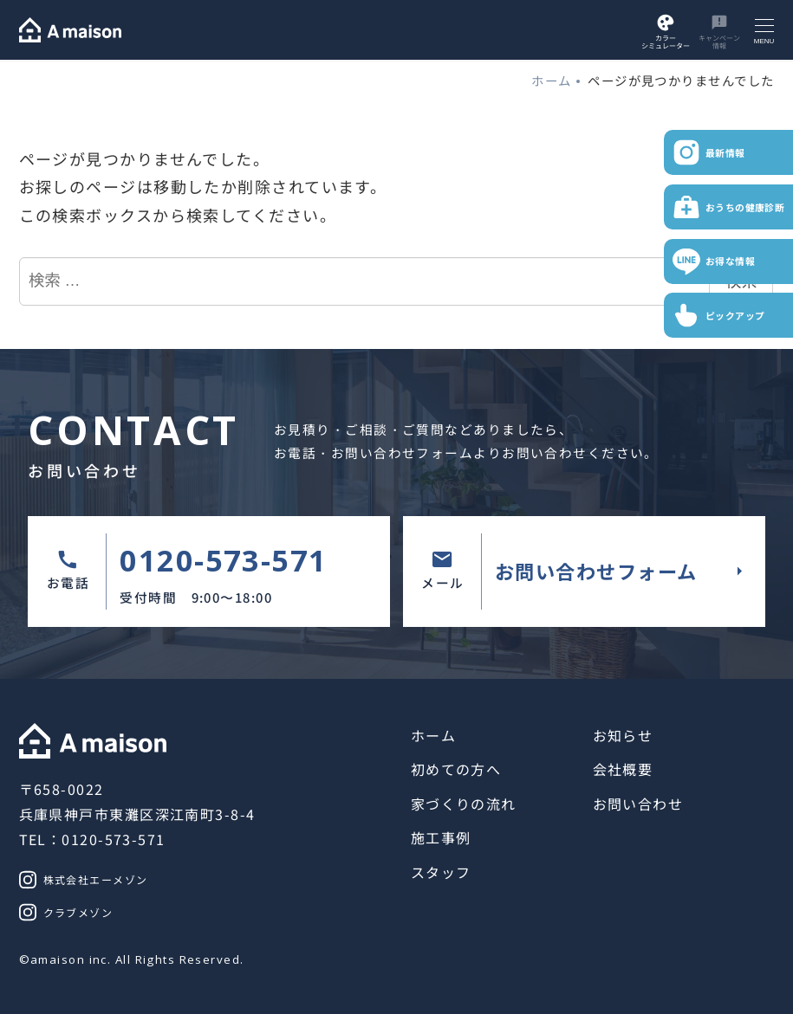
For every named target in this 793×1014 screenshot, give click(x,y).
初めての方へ (456, 769)
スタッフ (441, 872)
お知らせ (623, 735)
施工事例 (441, 837)
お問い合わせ (638, 803)
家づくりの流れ (464, 803)
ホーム (433, 735)
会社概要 (623, 769)
